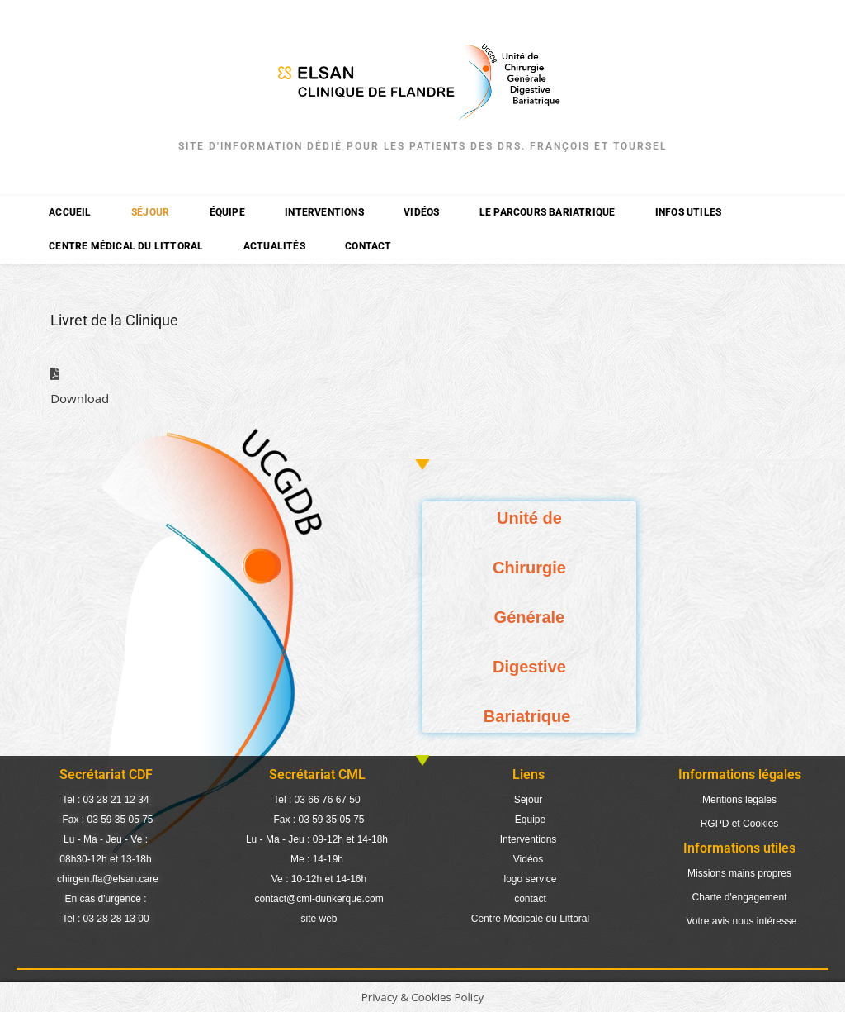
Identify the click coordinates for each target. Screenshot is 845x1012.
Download (79, 398)
